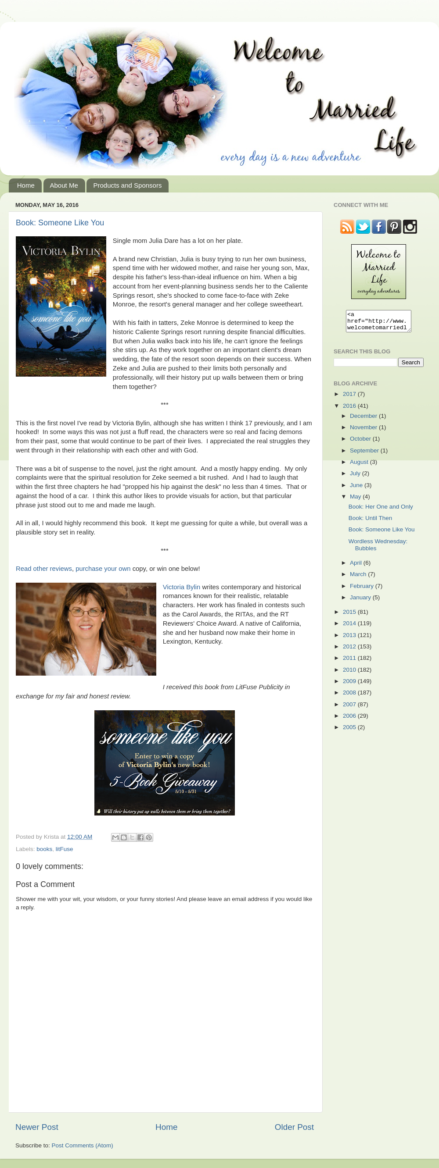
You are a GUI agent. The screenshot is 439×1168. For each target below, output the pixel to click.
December (364, 420)
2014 (350, 627)
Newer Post (36, 1127)
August (360, 466)
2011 (350, 662)
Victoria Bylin (182, 587)
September (365, 454)
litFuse (64, 849)
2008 (350, 696)
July (356, 477)
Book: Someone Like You (60, 222)
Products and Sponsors (127, 185)
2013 (350, 639)
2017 (350, 398)
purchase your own (103, 568)
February (362, 590)
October (361, 442)
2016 (350, 409)
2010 (350, 673)
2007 (350, 708)
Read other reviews (44, 568)
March (359, 578)
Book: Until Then (370, 522)
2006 (350, 719)
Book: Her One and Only (381, 510)
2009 (350, 685)
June (357, 489)
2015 (350, 615)
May (356, 500)
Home (26, 185)
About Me (64, 185)
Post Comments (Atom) (82, 1145)
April (356, 566)
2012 (350, 650)
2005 (350, 731)
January (361, 601)
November (364, 431)
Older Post (294, 1127)
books (44, 849)
